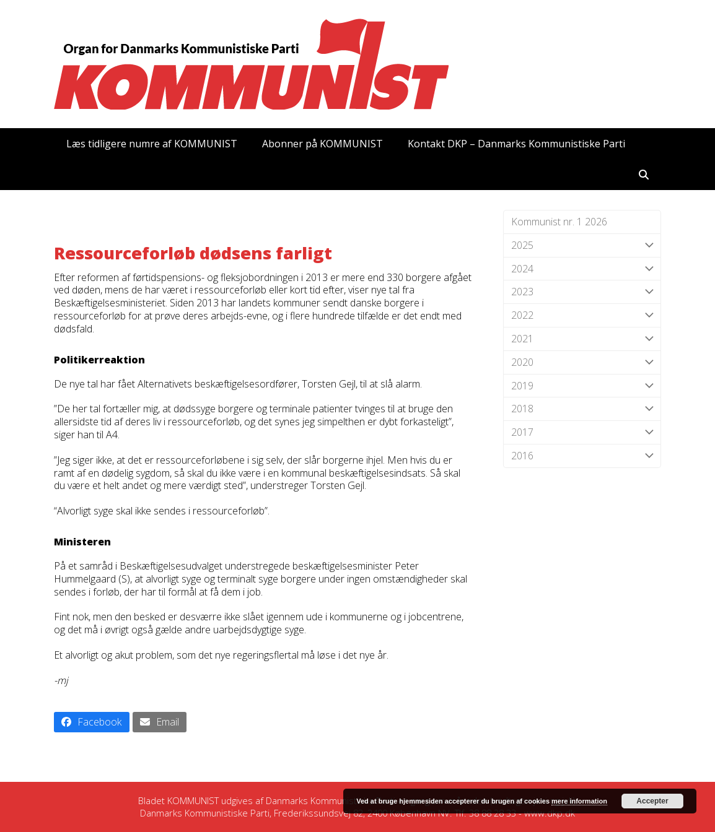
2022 (582, 315)
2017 (582, 432)
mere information (579, 801)
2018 (582, 408)
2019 (582, 386)
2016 (582, 455)
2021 (582, 338)
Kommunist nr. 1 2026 (559, 221)
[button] (643, 174)
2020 (582, 362)
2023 (582, 291)
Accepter (652, 801)
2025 (582, 245)
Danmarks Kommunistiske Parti (330, 800)
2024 (582, 269)
